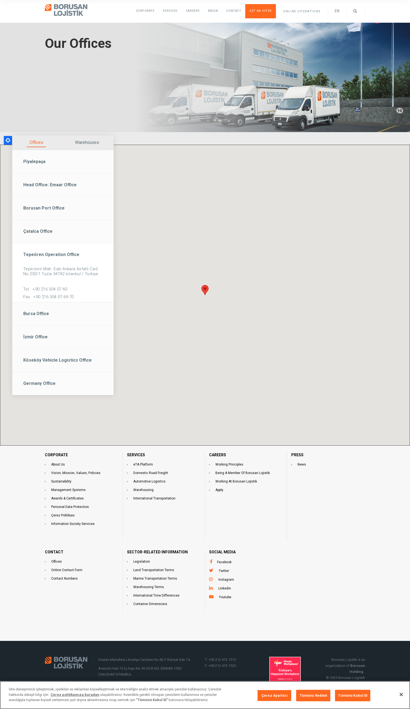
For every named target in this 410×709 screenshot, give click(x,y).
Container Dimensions (150, 604)
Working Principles (229, 464)
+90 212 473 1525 (222, 666)
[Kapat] (401, 694)
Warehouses (87, 142)
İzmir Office (35, 336)
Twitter (224, 571)
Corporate (145, 11)
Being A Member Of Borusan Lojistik (242, 473)
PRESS (297, 455)
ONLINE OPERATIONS (302, 11)
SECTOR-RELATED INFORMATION (157, 552)
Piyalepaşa (34, 161)
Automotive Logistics (149, 481)
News (302, 464)
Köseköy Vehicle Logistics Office (57, 360)
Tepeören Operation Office (51, 254)
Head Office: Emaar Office (50, 184)
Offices (36, 142)
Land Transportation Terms (153, 570)
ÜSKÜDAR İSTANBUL (115, 674)
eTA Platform (143, 464)
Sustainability (61, 481)
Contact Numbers (64, 578)
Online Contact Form (66, 570)
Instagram (226, 580)
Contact (233, 11)
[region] (205, 695)
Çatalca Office (38, 231)
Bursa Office (36, 313)
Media (213, 11)
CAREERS (217, 455)
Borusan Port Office (44, 208)
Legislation (141, 561)
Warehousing (143, 490)
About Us (58, 464)
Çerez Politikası (63, 515)
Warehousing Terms (148, 587)
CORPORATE (56, 455)
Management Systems (68, 490)
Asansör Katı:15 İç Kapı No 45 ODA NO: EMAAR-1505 (140, 668)
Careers (193, 11)
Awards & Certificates (67, 498)
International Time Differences (156, 595)
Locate (8, 140)
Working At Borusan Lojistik (236, 481)
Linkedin (224, 588)
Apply (219, 490)
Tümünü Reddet (313, 695)
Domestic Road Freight (150, 473)
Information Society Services (73, 524)
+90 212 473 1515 (222, 660)
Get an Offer (260, 11)
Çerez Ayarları (274, 695)
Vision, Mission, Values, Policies (75, 473)
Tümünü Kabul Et (352, 695)
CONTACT (54, 552)
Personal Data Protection (70, 507)
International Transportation (154, 498)
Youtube (225, 597)
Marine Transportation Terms (155, 578)
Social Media (222, 552)
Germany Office (39, 383)
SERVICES (170, 11)
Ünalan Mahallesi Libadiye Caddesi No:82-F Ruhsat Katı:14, (144, 660)
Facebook (224, 562)
